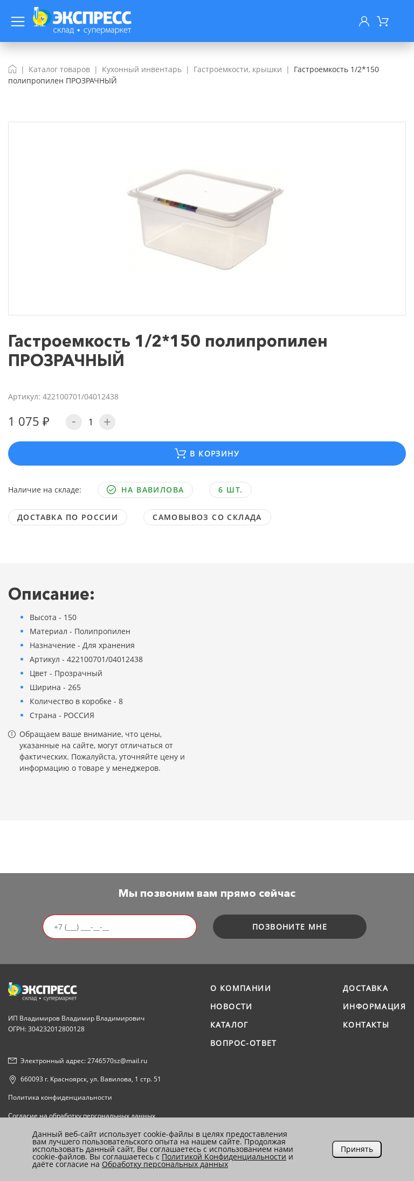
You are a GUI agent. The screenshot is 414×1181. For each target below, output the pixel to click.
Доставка (365, 988)
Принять (357, 1149)
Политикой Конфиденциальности (224, 1156)
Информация (374, 1006)
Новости (231, 1006)
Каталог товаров (59, 69)
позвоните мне (289, 927)
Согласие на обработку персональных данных (81, 1115)
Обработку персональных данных (165, 1164)
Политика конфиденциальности (60, 1097)
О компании (240, 988)
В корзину (207, 453)
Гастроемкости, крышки (238, 69)
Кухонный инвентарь (142, 69)
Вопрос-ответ (243, 1043)
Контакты (366, 1025)
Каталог (229, 1025)
